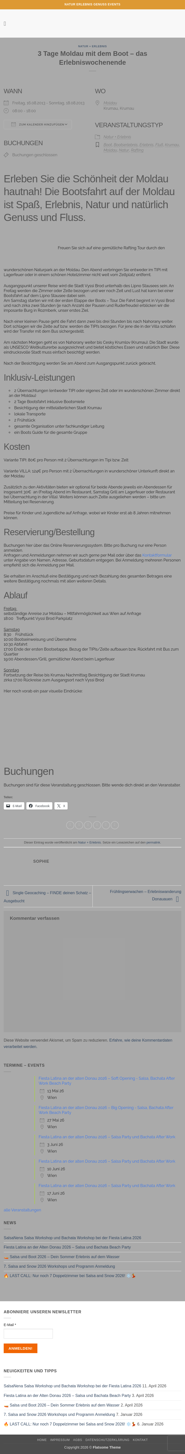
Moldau (110, 103)
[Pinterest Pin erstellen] (106, 825)
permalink (153, 842)
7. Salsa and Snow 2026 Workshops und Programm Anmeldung (59, 1266)
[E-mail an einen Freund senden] (97, 825)
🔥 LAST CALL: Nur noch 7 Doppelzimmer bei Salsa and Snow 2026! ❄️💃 (70, 1276)
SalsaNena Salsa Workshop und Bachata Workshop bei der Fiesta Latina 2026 (72, 1238)
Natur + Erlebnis (92, 46)
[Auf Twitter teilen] (88, 825)
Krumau (172, 144)
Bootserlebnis (126, 144)
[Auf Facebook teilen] (79, 825)
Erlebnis (146, 144)
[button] (7, 23)
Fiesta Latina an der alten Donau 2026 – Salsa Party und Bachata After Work (107, 1137)
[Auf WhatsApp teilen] (70, 825)
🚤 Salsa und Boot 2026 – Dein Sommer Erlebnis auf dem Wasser (62, 1257)
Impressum (60, 1440)
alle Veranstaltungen (22, 1210)
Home (42, 1440)
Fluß (159, 144)
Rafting (137, 150)
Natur (124, 150)
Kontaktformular (157, 555)
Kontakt (140, 1440)
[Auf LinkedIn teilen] (115, 825)
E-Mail (10, 1325)
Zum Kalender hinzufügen (37, 124)
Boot (108, 144)
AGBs (77, 1440)
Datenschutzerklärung (108, 1440)
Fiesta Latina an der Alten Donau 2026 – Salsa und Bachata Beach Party (67, 1247)
